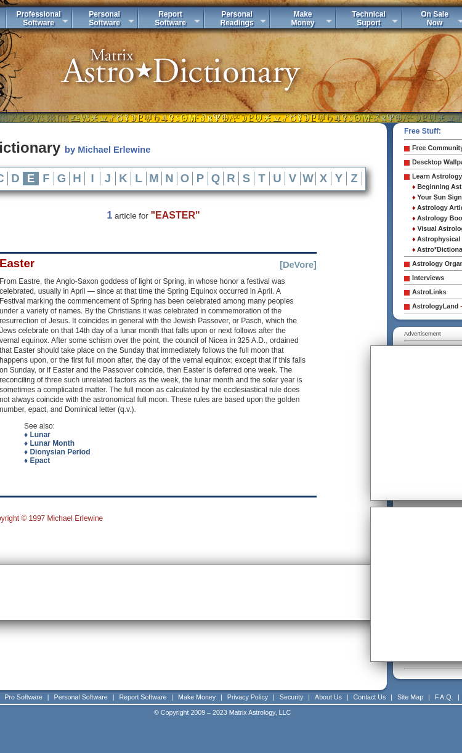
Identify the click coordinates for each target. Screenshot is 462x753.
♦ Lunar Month (49, 443)
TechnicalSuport (368, 18)
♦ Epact (37, 460)
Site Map (410, 697)
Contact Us (370, 697)
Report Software (142, 697)
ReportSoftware (170, 18)
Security (292, 697)
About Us (328, 697)
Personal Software (81, 697)
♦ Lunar (37, 434)
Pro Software (23, 697)
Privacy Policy (247, 697)
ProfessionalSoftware (38, 18)
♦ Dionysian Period (57, 452)
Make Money (197, 697)
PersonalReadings (236, 18)
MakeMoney (302, 18)
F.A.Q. (444, 697)
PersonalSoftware (104, 18)
